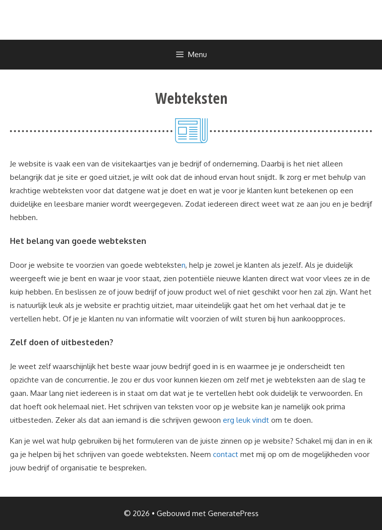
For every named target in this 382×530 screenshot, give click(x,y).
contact (225, 454)
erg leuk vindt (246, 420)
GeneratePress (233, 513)
